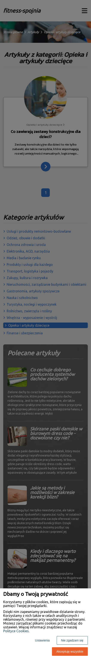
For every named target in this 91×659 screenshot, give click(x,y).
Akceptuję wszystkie (69, 651)
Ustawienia (42, 640)
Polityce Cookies (16, 631)
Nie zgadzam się (72, 640)
